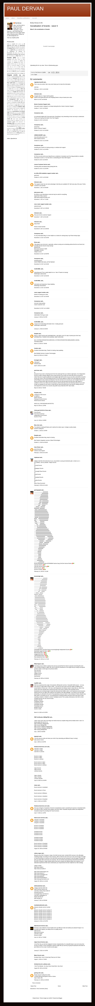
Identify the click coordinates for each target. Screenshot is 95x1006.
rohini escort (43, 394)
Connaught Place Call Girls (40, 893)
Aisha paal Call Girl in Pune (41, 410)
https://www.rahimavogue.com (41, 871)
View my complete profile (13, 37)
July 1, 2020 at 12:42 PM (40, 742)
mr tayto (10, 103)
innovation (9, 91)
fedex (21, 78)
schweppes (23, 115)
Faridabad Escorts (38, 703)
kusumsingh (37, 576)
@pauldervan (14, 138)
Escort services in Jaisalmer (40, 796)
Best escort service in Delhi (40, 248)
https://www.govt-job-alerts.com (41, 879)
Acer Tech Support (54, 118)
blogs (17, 55)
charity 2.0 (9, 63)
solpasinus (18, 120)
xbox (8, 134)
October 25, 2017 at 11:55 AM (41, 140)
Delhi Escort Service (39, 932)
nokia (21, 105)
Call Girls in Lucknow (39, 751)
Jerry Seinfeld (14, 94)
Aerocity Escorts (38, 465)
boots (18, 57)
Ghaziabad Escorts (38, 477)
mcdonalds (16, 100)
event (10, 78)
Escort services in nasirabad (41, 787)
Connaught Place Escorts (40, 471)
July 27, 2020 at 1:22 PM (40, 813)
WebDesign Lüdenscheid (40, 273)
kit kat (19, 96)
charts (15, 63)
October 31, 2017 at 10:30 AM (41, 177)
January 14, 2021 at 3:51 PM (41, 921)
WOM (14, 132)
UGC (14, 130)
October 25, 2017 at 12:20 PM (41, 149)
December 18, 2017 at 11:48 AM (41, 308)
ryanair (17, 115)
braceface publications (23, 18)
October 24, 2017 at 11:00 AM (41, 130)
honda (10, 88)
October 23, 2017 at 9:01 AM (41, 120)
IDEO (18, 88)
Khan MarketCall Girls (39, 657)
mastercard (9, 100)
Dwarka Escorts (38, 480)
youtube (11, 134)
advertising (22, 45)
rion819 (50, 998)
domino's (8, 76)
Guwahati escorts (38, 831)
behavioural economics (12, 54)
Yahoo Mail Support (66, 157)
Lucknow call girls (38, 778)
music (18, 103)
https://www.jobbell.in (39, 876)
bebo (22, 52)
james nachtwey (20, 93)
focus (9, 81)
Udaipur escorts (38, 251)
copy (19, 69)
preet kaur (36, 370)
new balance (11, 105)
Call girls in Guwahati (44, 808)
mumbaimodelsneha (39, 905)
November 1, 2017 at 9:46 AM (41, 187)
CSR (13, 71)
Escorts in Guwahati (55, 808)
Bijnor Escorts (37, 955)
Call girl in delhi (51, 686)
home (7, 18)
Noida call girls (79, 694)
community (11, 69)
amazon (23, 46)
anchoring (22, 48)
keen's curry (13, 96)
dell (18, 73)
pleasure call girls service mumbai (42, 907)
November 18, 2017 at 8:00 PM (41, 253)
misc (24, 102)
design (22, 73)
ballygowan (12, 51)
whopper (18, 131)
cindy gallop (20, 63)
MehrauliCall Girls (38, 652)
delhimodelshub (38, 886)
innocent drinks (20, 90)
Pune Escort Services (39, 413)
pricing (11, 112)
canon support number (40, 292)
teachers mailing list (39, 428)
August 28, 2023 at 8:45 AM (40, 968)
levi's (12, 97)
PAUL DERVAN (25, 9)
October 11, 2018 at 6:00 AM (41, 442)
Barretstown (9, 52)
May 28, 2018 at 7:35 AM (40, 387)
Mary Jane (36, 425)
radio (10, 114)
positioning (9, 111)
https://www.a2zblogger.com (40, 874)
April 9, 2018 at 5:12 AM (39, 365)
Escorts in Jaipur (38, 756)
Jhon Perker (37, 447)
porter (22, 109)
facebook (15, 78)
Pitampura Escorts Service (40, 399)
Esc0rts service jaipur (52, 947)
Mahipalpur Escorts (38, 468)
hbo (9, 87)
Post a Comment (36, 983)
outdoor (20, 106)
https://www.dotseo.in (39, 873)
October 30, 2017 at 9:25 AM (41, 159)
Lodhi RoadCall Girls (39, 655)
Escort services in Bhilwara (40, 793)
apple (11, 49)
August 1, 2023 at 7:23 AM (40, 959)
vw (13, 131)
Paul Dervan (18, 23)
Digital (35, 74)
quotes (23, 113)
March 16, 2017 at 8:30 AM (40, 99)
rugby (14, 115)
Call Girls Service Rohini (40, 566)
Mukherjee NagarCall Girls (40, 651)
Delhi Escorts (37, 930)
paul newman (16, 108)
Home (59, 986)
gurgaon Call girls (38, 700)
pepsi (22, 108)
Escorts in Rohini (38, 569)
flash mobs (17, 79)
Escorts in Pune (38, 416)
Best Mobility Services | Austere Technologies (45, 353)
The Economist (10, 126)
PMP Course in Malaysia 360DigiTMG (43, 726)
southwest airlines (11, 121)
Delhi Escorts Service (39, 925)
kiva (22, 96)
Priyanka (36, 392)
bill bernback (11, 55)
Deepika (36, 333)
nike (16, 105)
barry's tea (17, 52)
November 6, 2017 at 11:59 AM (41, 208)
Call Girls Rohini (38, 565)
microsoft (14, 102)
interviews (21, 91)
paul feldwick (9, 108)
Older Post (84, 986)
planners (9, 109)
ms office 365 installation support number (44, 173)
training (8, 128)
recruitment (15, 114)
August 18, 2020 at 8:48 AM (40, 848)
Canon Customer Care (39, 304)
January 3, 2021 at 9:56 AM (40, 900)
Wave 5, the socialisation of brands (40, 29)
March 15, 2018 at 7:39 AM (40, 343)
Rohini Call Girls (38, 397)
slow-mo (14, 117)
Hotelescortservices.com (40, 746)
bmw (22, 55)
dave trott (14, 73)
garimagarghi (37, 490)
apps (16, 49)
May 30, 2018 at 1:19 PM (40, 405)
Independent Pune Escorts (40, 415)
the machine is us (19, 126)
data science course (39, 739)
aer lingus (12, 46)
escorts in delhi (37, 708)
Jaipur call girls (37, 775)
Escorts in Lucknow (38, 759)
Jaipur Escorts (37, 671)
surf (15, 123)
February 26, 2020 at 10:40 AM (41, 678)
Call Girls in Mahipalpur (39, 895)
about (13, 18)
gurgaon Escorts (38, 707)
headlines (13, 87)
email (24, 76)
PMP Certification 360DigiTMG (41, 717)
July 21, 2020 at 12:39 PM (40, 801)
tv (17, 128)
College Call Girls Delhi (39, 888)
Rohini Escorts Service (39, 400)
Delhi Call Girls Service (39, 889)
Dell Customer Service (39, 138)
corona (23, 69)
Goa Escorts (37, 676)
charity (22, 62)
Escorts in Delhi (38, 935)
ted (12, 124)
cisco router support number (41, 204)
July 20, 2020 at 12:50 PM (40, 780)
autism (23, 49)
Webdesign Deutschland (40, 285)
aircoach (17, 46)
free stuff (9, 83)
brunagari (36, 360)
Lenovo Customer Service (40, 164)
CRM (10, 71)
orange (14, 106)
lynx (24, 97)
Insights (15, 91)
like (15, 97)
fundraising (21, 82)
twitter (23, 128)
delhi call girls (37, 898)
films (12, 79)
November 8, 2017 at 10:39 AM (41, 228)
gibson (8, 84)
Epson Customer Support (40, 128)
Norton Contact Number (39, 226)
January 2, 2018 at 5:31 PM (40, 317)
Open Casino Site (38, 978)
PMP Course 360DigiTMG (40, 725)
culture (18, 71)
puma (15, 112)
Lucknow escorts (38, 771)
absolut (13, 43)
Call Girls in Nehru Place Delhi (41, 890)
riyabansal (36, 457)
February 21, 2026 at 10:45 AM (41, 980)
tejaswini (36, 736)
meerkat (8, 102)
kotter (8, 97)
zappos (16, 134)
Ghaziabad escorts (38, 706)
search (10, 117)
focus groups (15, 81)
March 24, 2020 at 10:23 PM (41, 712)
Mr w (15, 103)
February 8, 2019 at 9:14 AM (41, 485)
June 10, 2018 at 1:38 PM (40, 420)
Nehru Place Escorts (39, 483)
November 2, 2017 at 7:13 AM (41, 199)
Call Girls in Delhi (38, 933)
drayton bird (18, 76)
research (9, 115)
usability (19, 129)
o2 (24, 105)
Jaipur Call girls (37, 777)
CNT (15, 66)
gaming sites (37, 972)
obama (10, 106)
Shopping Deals (54, 97)
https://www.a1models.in (40, 868)
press (23, 111)
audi (19, 49)
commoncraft (9, 68)
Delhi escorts (76, 685)
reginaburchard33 (38, 82)
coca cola (20, 66)
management (12, 99)
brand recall (17, 59)
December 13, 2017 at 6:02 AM (41, 275)
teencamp (16, 124)
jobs (20, 94)
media (22, 100)
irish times (14, 93)
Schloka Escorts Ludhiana (41, 964)
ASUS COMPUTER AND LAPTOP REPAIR (44, 262)
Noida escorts (37, 674)
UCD (10, 129)
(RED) (8, 43)
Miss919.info (37, 247)
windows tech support (60, 147)
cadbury (21, 60)
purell (19, 112)
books (9, 58)
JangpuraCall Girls (38, 654)
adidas (16, 45)
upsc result (45, 315)
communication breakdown (19, 68)
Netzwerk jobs (37, 363)
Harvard (23, 85)
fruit (16, 82)
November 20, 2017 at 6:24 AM (41, 264)
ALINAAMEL (37, 269)
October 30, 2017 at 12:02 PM (41, 168)
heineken (19, 87)
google (21, 84)
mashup (21, 99)
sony (22, 120)
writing (18, 132)
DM (20, 75)
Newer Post (33, 986)
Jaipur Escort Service (39, 942)
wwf (23, 132)
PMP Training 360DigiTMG (40, 729)
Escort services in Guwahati (40, 799)
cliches (8, 65)
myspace (23, 103)
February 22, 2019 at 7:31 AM (41, 571)
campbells (9, 62)
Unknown (36, 94)
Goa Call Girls (37, 670)
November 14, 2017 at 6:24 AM (41, 237)
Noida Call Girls (38, 896)
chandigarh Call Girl (39, 250)
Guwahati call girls (67, 809)
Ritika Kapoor (37, 663)
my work (34, 18)
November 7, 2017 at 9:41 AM (41, 217)
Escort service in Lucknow (40, 765)
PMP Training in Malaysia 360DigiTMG (43, 728)
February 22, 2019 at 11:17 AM (41, 659)
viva (24, 129)
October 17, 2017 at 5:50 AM (41, 108)
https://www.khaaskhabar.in (40, 877)
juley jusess (37, 192)
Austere (36, 348)
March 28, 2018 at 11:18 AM (40, 355)
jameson (8, 94)
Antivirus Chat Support (39, 450)
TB (9, 124)
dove (13, 76)
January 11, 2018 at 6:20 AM (41, 328)
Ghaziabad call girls (39, 704)
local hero (19, 97)
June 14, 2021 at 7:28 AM (40, 937)
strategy (9, 123)
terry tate (21, 124)
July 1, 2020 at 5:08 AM (39, 731)
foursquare (21, 81)
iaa (14, 88)
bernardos (23, 54)
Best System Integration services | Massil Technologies (47, 440)
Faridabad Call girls (38, 701)
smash (19, 117)
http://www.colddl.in (38, 867)
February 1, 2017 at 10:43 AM (41, 89)
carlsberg (16, 62)
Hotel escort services (39, 817)
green (13, 85)
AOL (8, 49)
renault (22, 114)
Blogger (60, 998)
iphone (8, 93)
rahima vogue (37, 853)
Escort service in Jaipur (39, 762)
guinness (18, 85)
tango (19, 123)
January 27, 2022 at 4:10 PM (41, 950)
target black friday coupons (40, 196)
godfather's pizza (15, 84)
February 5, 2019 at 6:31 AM (41, 452)
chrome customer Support (45, 215)
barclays (20, 51)
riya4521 (36, 683)
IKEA (22, 88)
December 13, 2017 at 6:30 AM (41, 287)
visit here (36, 87)
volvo (10, 131)
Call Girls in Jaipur (38, 748)
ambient (10, 48)
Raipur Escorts (52, 462)
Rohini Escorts (37, 568)
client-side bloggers (16, 65)
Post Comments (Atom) (42, 988)
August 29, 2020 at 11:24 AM (41, 881)
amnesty (16, 48)
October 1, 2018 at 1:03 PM (40, 430)
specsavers (21, 121)
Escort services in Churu (40, 790)
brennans (15, 60)
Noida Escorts (37, 474)
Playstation (16, 109)
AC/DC (19, 43)
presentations (16, 111)
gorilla (8, 85)
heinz (24, 87)
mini (19, 102)
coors (15, 69)
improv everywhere (11, 90)
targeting (23, 123)
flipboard (23, 79)
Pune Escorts (37, 412)
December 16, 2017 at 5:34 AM (41, 296)
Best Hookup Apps (75, 235)
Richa (35, 242)
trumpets (13, 128)
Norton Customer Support (40, 104)
